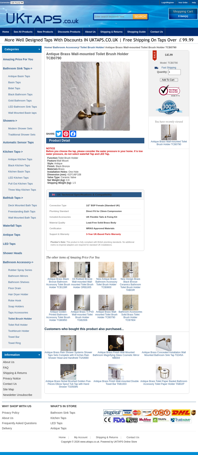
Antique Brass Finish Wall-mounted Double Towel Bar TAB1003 (116, 382)
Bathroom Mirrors (16, 275)
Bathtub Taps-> (13, 197)
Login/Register (168, 3)
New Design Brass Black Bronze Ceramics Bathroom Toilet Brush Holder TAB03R (130, 284)
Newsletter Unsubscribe (17, 394)
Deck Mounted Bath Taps (21, 205)
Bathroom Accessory (66, 47)
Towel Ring (13, 342)
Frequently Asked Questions (19, 423)
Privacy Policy (10, 412)
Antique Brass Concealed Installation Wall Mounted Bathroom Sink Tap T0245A (164, 354)
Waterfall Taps (12, 225)
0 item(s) (183, 16)
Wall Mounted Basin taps (21, 112)
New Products (45, 31)
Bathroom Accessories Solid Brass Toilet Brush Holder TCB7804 (130, 316)
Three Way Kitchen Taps (20, 189)
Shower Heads (12, 253)
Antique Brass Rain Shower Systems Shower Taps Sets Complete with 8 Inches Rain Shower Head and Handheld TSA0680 (68, 355)
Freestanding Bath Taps (20, 211)
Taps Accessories (16, 312)
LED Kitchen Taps (17, 177)
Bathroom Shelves (17, 282)
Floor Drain (13, 288)
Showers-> (10, 120)
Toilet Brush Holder (92, 47)
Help (194, 3)
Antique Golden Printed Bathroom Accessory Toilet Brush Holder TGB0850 (58, 316)
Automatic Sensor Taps (18, 142)
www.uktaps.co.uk (89, 441)
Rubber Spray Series (18, 270)
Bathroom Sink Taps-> (17, 68)
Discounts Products (69, 31)
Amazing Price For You (18, 59)
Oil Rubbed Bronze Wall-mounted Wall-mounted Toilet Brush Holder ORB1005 (82, 283)
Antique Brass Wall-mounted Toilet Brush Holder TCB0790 (106, 314)
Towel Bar (12, 336)
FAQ (6, 367)
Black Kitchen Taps (17, 165)
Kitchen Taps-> (13, 151)
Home (5, 31)
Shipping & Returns (111, 31)
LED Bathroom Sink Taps (21, 106)
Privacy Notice (12, 378)
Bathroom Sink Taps (62, 412)
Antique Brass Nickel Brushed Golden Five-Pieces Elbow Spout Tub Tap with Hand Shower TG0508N (68, 384)
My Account (80, 437)
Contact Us (156, 31)
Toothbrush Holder (17, 330)
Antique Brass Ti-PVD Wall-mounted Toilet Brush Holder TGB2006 (82, 316)
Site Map (8, 389)
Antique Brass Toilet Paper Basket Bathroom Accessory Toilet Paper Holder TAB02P (163, 382)
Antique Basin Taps (17, 76)
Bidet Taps (12, 88)
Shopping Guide (136, 31)
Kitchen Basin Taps (17, 171)
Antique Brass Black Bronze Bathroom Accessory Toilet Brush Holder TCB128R (58, 283)
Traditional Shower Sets (20, 134)
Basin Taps (13, 82)
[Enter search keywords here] (112, 16)
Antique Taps (11, 234)
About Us (90, 31)
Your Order (183, 3)
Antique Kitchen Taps (18, 159)
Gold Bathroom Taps (18, 100)
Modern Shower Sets (18, 128)
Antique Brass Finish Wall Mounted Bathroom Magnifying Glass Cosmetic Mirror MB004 (116, 355)
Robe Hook (13, 300)
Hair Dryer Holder (16, 294)
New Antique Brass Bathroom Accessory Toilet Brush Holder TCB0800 (106, 283)
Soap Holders (14, 306)
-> (18, 262)
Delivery (7, 428)
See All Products (23, 31)
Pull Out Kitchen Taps (19, 183)
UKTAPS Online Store (125, 441)
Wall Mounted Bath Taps (20, 217)
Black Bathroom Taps (18, 94)
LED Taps (9, 243)
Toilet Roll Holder (16, 324)
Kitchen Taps (58, 418)
